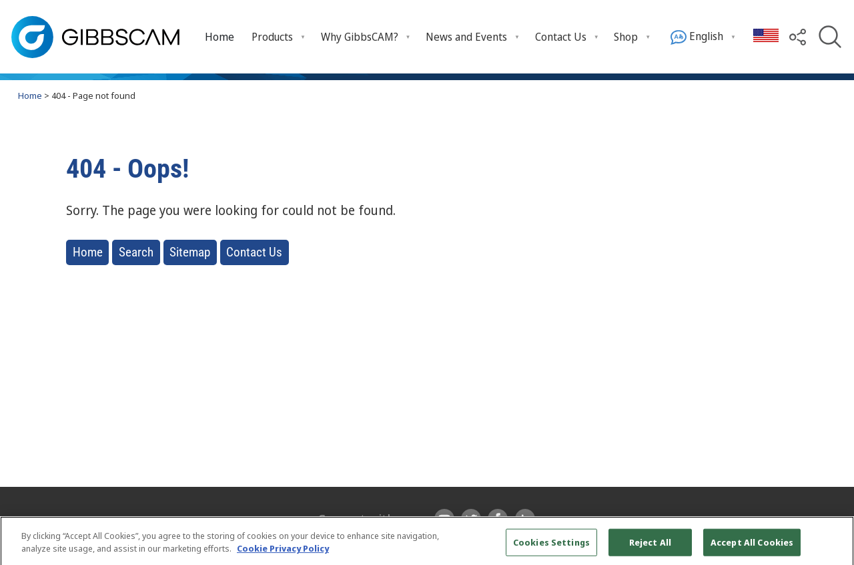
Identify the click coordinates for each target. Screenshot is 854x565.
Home (219, 36)
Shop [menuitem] (626, 36)
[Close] (832, 546)
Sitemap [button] (189, 252)
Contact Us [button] (254, 252)
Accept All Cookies (752, 546)
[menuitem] (220, 36)
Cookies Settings (551, 546)
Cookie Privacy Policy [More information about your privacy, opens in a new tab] (283, 553)
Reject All (650, 546)
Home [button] (88, 252)
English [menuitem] (697, 37)
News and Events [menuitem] (466, 36)
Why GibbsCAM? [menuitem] (359, 36)
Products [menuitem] (272, 36)
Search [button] (136, 252)
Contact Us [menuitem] (560, 36)
